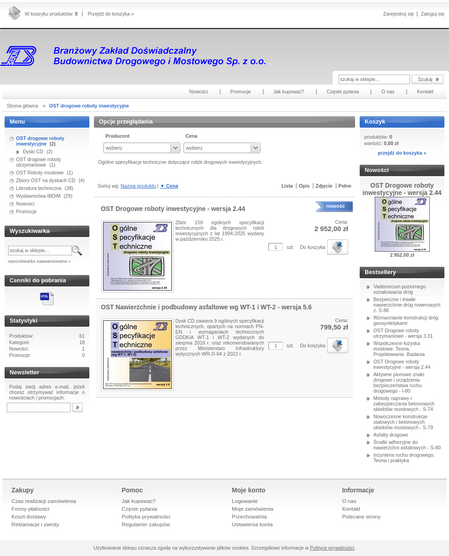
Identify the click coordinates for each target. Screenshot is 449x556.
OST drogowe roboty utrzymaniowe (38, 162)
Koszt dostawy (28, 516)
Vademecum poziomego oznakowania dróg (399, 289)
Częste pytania (140, 509)
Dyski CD (33, 151)
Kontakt (351, 509)
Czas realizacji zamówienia (43, 501)
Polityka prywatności (146, 516)
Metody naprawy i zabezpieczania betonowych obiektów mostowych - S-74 (403, 403)
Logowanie (245, 501)
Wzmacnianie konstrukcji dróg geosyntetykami (405, 320)
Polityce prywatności (332, 548)
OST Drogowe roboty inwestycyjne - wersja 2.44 (401, 364)
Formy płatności (30, 509)
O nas (349, 501)
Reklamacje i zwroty (35, 524)
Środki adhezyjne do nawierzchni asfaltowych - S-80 (407, 444)
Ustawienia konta (252, 524)
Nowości (25, 203)
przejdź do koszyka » (402, 153)
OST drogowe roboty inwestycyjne (40, 140)
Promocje (26, 211)
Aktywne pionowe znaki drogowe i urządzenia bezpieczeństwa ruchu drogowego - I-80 (398, 383)
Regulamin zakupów (146, 524)
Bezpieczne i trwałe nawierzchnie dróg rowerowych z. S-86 (406, 305)
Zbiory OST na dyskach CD (46, 180)
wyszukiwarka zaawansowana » (39, 261)
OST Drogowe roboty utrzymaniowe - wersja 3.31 (403, 333)
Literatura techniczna (38, 188)
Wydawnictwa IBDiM (38, 196)
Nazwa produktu (138, 186)
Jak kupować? (139, 501)
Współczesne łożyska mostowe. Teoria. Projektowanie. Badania (399, 348)
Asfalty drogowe (390, 434)
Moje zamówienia (253, 509)
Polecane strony (361, 516)
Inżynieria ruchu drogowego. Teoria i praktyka (404, 457)
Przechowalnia (249, 516)
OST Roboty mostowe (40, 172)
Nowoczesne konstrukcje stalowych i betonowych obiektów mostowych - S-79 (403, 422)
